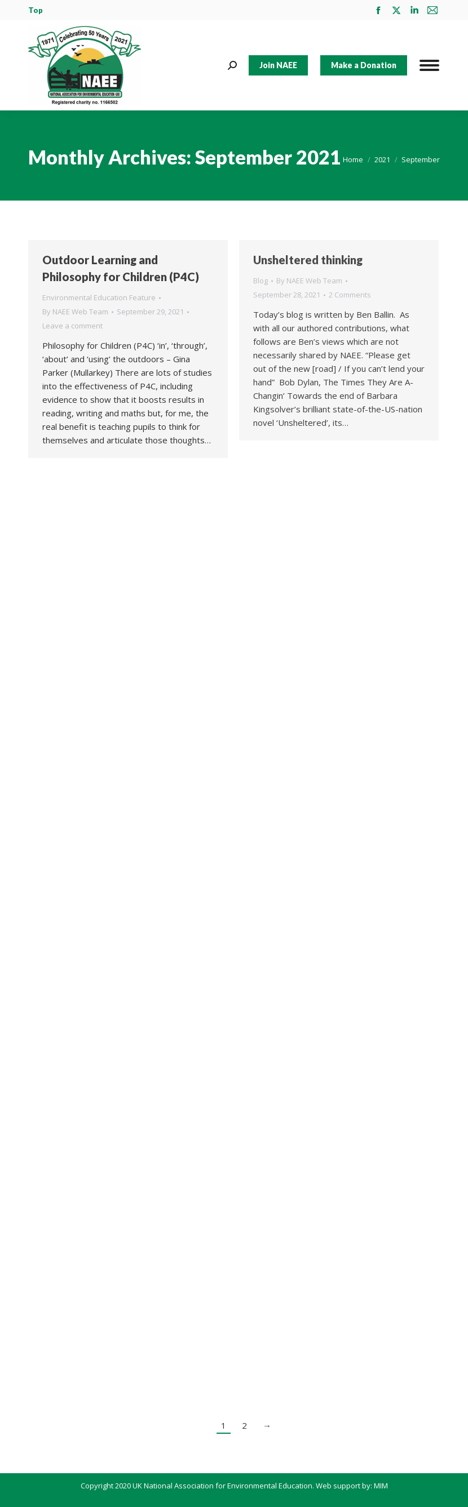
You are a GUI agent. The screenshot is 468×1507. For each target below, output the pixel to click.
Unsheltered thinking (308, 259)
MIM (381, 1486)
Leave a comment (72, 326)
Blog (260, 280)
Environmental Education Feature (99, 297)
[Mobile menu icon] (429, 65)
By (75, 311)
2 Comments (350, 295)
